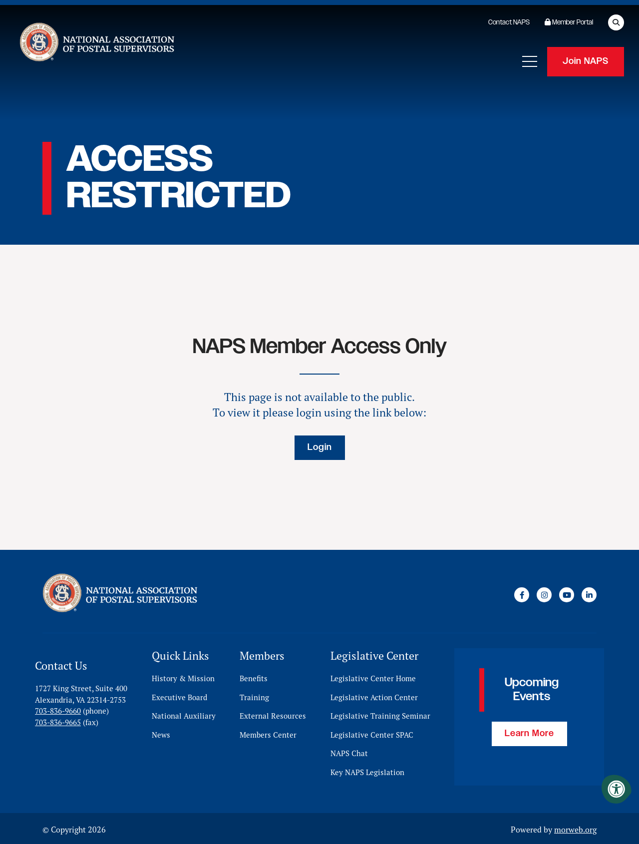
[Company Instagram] (544, 593)
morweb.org (575, 828)
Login (320, 447)
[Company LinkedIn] (589, 593)
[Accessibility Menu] (617, 789)
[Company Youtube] (566, 593)
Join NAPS (586, 60)
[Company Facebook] (521, 593)
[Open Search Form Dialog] (616, 22)
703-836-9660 (58, 709)
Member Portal (569, 22)
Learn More (529, 732)
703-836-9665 (58, 720)
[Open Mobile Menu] (529, 59)
